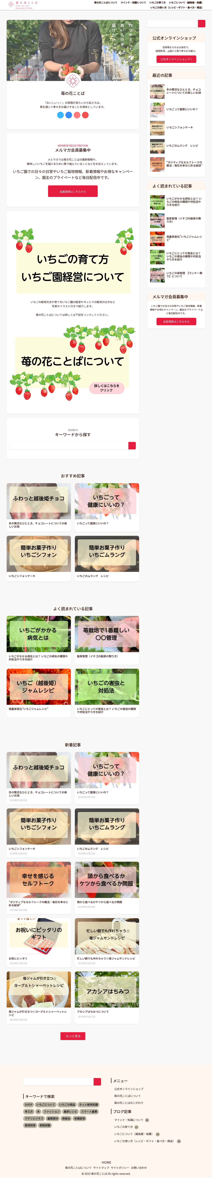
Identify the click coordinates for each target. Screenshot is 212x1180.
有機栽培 (79, 1121)
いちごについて (45, 1107)
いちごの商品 (67, 1107)
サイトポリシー (120, 1170)
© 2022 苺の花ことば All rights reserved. (106, 1176)
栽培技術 (30, 1128)
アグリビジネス (34, 1121)
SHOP (28, 1107)
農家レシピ (70, 1114)
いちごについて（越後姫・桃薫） (186, 2)
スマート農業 (89, 1114)
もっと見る (73, 1038)
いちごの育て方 (157, 2)
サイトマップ (101, 1170)
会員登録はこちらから (73, 191)
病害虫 (66, 1121)
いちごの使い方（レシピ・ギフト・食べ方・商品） (177, 7)
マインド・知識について (133, 2)
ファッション (52, 1114)
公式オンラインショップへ (176, 59)
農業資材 (52, 1121)
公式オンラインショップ (128, 1091)
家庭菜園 (45, 1128)
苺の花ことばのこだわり (128, 1105)
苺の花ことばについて (105, 2)
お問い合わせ (139, 1170)
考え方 (29, 1114)
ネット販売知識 (88, 1107)
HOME (106, 1165)
